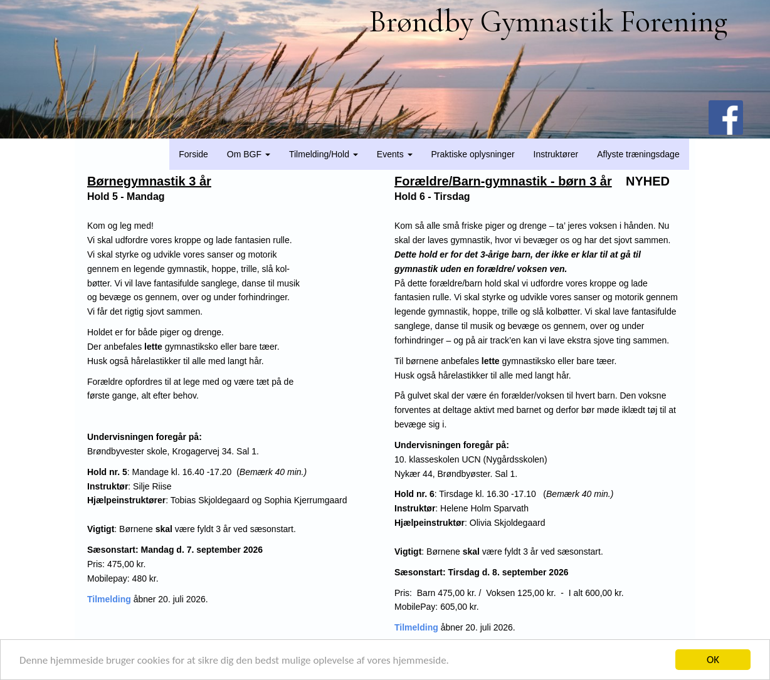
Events (395, 154)
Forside (193, 154)
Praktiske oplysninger (473, 154)
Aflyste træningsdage (638, 154)
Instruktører (556, 154)
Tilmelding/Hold (323, 154)
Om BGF (248, 154)
